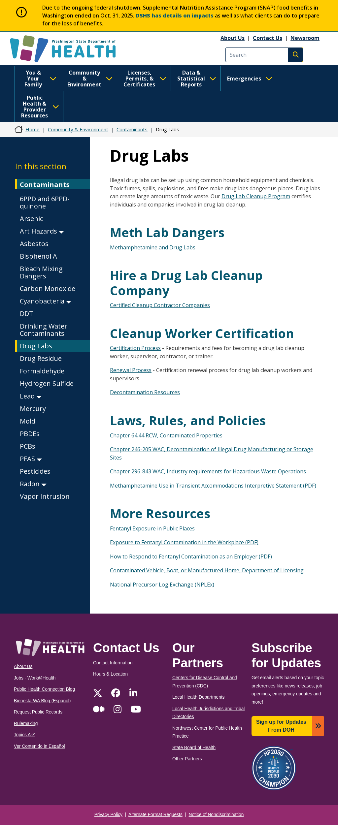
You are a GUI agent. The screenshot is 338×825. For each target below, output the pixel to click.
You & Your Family (40, 78)
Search (295, 54)
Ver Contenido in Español (39, 746)
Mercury (33, 408)
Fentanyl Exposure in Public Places (152, 528)
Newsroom (305, 38)
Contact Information (113, 662)
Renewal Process (131, 370)
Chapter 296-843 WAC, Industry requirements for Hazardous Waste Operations (208, 471)
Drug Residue (41, 358)
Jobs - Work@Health (34, 678)
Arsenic (31, 218)
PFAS (31, 458)
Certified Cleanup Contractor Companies (160, 305)
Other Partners (187, 758)
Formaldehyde (42, 370)
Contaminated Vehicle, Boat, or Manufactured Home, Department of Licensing (207, 570)
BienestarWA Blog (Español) (42, 700)
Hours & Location (110, 674)
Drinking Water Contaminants (43, 330)
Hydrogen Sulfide (47, 383)
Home (32, 129)
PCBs (27, 446)
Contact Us (267, 38)
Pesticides (35, 471)
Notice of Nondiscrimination (216, 814)
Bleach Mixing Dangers (41, 272)
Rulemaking (26, 723)
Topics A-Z (24, 734)
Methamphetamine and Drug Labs (152, 247)
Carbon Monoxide (47, 288)
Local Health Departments (198, 697)
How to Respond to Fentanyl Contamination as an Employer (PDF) (191, 556)
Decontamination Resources (145, 392)
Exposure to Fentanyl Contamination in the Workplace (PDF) (184, 542)
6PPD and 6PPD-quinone (45, 202)
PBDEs (30, 433)
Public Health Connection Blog (44, 689)
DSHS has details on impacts (175, 15)
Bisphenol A (38, 256)
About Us (232, 38)
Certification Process (135, 348)
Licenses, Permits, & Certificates (144, 78)
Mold (27, 421)
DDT (26, 313)
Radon (33, 483)
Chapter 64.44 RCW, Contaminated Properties (166, 435)
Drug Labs (36, 345)
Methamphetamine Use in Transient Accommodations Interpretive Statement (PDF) (213, 485)
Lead (31, 396)
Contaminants (132, 129)
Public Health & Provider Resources (40, 106)
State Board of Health (194, 747)
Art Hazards (42, 231)
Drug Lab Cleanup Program (255, 196)
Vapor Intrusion (45, 496)
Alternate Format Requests (155, 814)
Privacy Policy (108, 814)
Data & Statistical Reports (196, 78)
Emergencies (249, 78)
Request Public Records (38, 712)
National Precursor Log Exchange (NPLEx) (162, 584)
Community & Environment (90, 78)
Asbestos (34, 243)
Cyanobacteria (45, 301)
